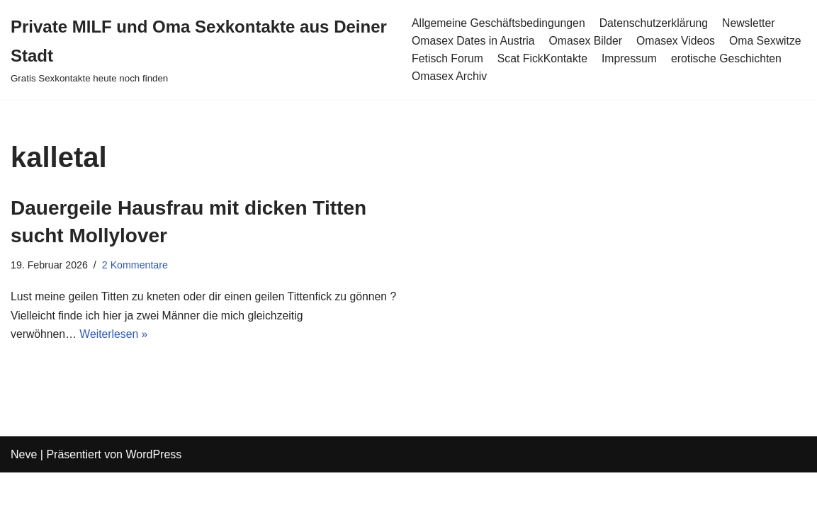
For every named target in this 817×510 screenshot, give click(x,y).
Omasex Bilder (587, 41)
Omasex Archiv (449, 77)
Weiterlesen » (115, 336)
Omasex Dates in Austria (473, 41)
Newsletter (752, 22)
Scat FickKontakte (543, 58)
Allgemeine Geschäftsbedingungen (499, 22)
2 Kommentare (136, 265)
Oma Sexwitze (769, 41)
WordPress (153, 492)
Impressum (631, 58)
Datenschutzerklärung (656, 22)
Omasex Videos (678, 41)
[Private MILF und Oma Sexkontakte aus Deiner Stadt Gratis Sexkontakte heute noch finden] (200, 49)
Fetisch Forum (447, 58)
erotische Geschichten (729, 58)
